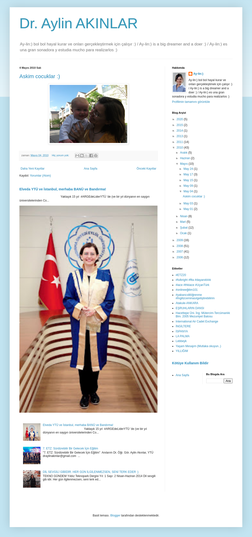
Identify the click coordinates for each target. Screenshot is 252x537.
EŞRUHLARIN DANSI (190, 308)
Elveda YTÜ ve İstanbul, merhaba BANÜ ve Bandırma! (62, 189)
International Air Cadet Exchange (197, 321)
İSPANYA (182, 331)
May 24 (188, 169)
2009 (180, 240)
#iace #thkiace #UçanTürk (192, 285)
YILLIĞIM (182, 351)
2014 (180, 130)
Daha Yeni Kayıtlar (33, 168)
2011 (180, 142)
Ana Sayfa (90, 168)
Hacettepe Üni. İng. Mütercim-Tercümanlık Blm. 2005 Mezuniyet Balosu (203, 314)
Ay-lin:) (198, 73)
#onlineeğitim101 (187, 289)
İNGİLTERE (183, 326)
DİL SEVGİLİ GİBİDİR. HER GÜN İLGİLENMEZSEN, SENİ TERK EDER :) (91, 472)
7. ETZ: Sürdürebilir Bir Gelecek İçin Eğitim (70, 448)
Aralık (184, 152)
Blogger (115, 515)
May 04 (188, 191)
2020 (180, 119)
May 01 (188, 209)
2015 (180, 125)
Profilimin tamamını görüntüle (191, 102)
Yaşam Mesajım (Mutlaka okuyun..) (198, 346)
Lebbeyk (181, 341)
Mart (183, 222)
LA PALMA (182, 336)
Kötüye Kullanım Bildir (190, 363)
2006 (180, 257)
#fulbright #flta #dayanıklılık (193, 280)
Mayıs (184, 163)
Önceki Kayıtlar (146, 168)
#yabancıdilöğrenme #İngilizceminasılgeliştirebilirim (195, 296)
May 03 (188, 203)
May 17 (188, 174)
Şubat (184, 227)
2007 (180, 251)
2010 (180, 147)
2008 (180, 246)
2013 (180, 136)
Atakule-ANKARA (187, 303)
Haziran (185, 158)
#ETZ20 (181, 275)
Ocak (184, 233)
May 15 (188, 180)
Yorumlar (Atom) (40, 175)
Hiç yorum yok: (61, 155)
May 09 (188, 185)
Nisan (184, 216)
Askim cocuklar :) (39, 76)
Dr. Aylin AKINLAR (78, 23)
